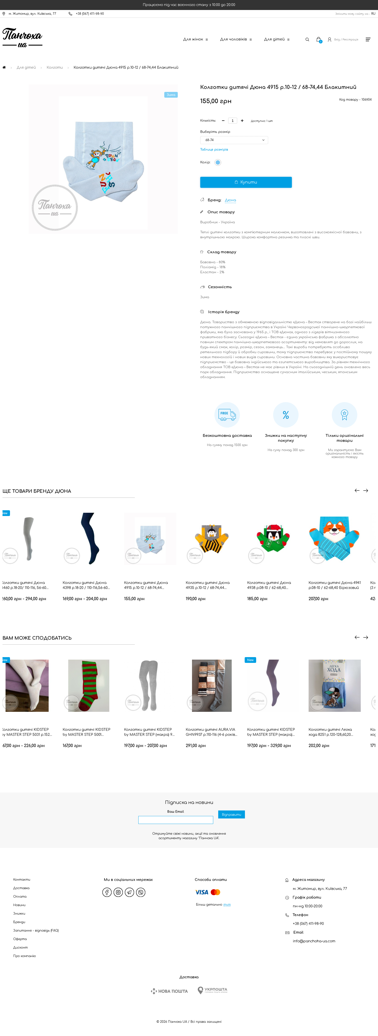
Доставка (21, 888)
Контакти (21, 879)
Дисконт (20, 947)
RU (373, 13)
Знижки (19, 913)
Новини (19, 905)
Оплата (19, 896)
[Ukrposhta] (212, 990)
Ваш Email (175, 811)
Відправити (231, 820)
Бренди (19, 922)
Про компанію (24, 956)
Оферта (20, 939)
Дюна (230, 200)
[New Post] (169, 991)
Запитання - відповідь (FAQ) (36, 930)
